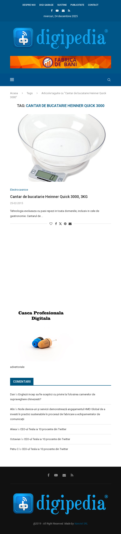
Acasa (14, 93)
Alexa (13, 429)
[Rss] (69, 10)
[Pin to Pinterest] (65, 223)
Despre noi (29, 5)
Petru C (14, 449)
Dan (12, 394)
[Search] (109, 80)
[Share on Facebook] (56, 223)
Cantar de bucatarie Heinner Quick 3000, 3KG (49, 196)
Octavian (15, 439)
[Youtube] (57, 10)
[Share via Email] (70, 223)
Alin (12, 409)
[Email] (63, 10)
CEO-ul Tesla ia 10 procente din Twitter (43, 429)
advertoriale (17, 367)
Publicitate (77, 5)
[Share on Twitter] (60, 223)
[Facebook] (51, 10)
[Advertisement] (41, 273)
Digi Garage (46, 5)
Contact (93, 5)
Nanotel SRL (81, 523)
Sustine (62, 5)
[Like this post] (50, 223)
